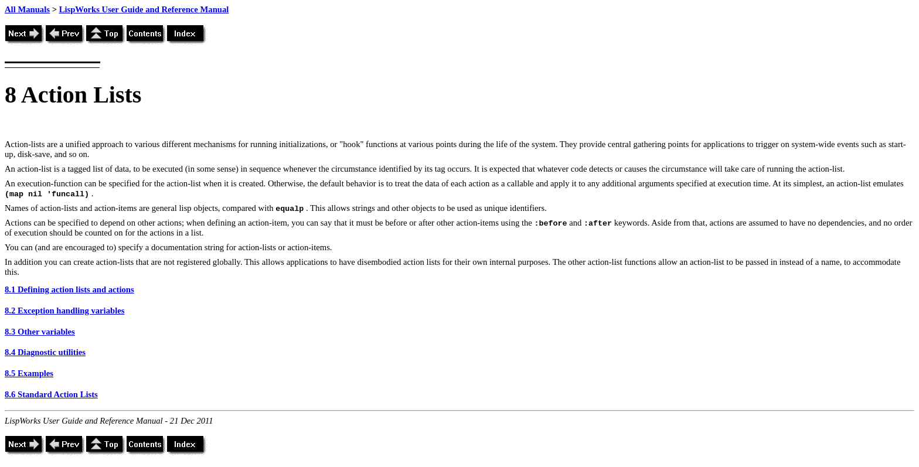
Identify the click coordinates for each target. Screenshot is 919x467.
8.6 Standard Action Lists (51, 394)
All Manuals (27, 9)
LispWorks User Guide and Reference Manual (144, 9)
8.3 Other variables (40, 331)
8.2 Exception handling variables (64, 310)
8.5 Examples (29, 373)
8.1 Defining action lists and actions (69, 289)
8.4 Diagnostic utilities (45, 352)
